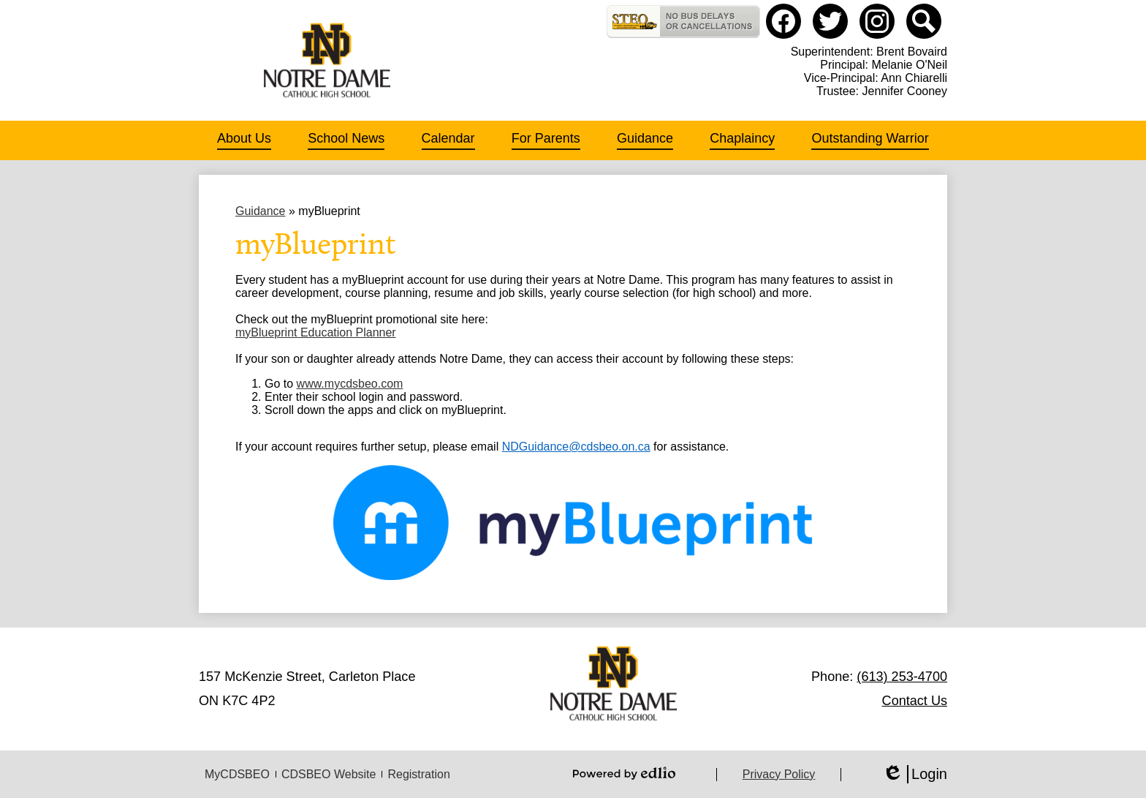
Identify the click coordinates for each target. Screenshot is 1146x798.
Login (914, 774)
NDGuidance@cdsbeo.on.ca (576, 446)
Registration (418, 774)
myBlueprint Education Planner (315, 332)
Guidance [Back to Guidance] (260, 211)
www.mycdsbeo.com (350, 383)
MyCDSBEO (237, 774)
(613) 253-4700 (902, 676)
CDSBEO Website (328, 774)
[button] (244, 140)
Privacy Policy (779, 774)
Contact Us (914, 700)
